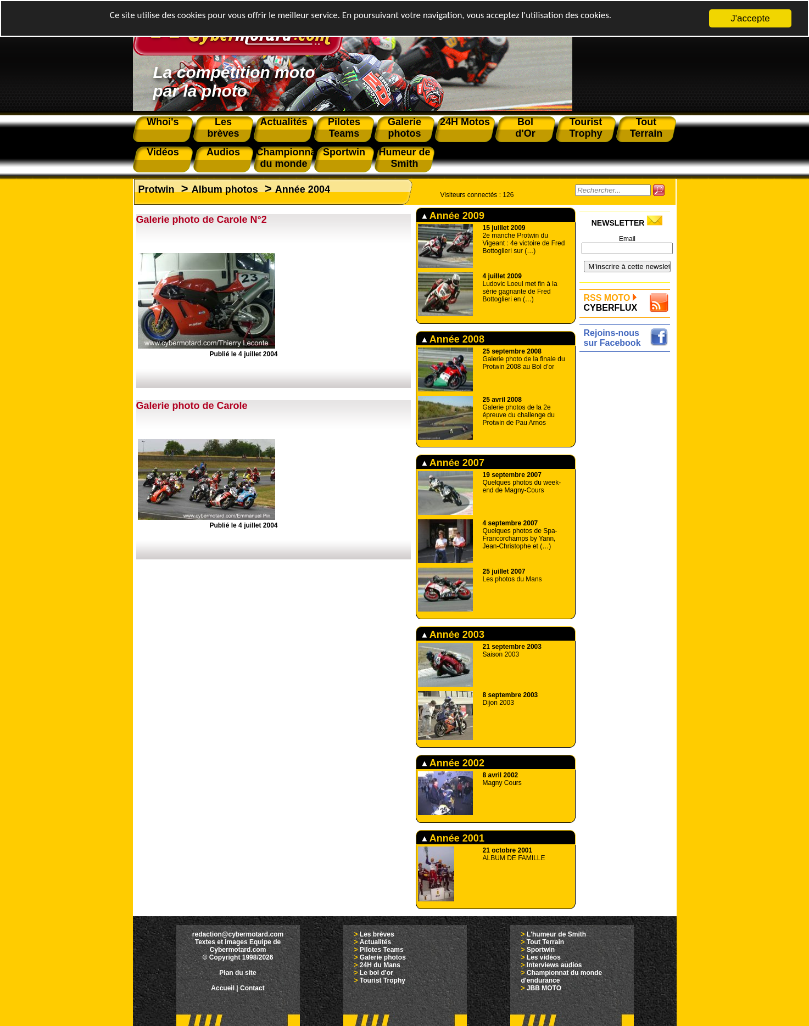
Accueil (223, 988)
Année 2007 (453, 462)
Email (627, 239)
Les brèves (377, 934)
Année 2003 (453, 634)
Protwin (156, 189)
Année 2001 (453, 838)
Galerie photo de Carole (192, 405)
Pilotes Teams (382, 950)
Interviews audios (554, 965)
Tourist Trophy (382, 980)
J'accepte (749, 18)
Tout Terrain (545, 942)
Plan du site (237, 973)
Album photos (225, 189)
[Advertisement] (627, 520)
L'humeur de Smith (556, 934)
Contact (252, 988)
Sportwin (541, 950)
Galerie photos (383, 957)
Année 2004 (302, 189)
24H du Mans (380, 965)
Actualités (375, 942)
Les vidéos (544, 957)
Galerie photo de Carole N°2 (201, 219)
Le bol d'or (376, 973)
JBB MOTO (544, 988)
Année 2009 (453, 215)
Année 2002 (453, 763)
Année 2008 (453, 339)
